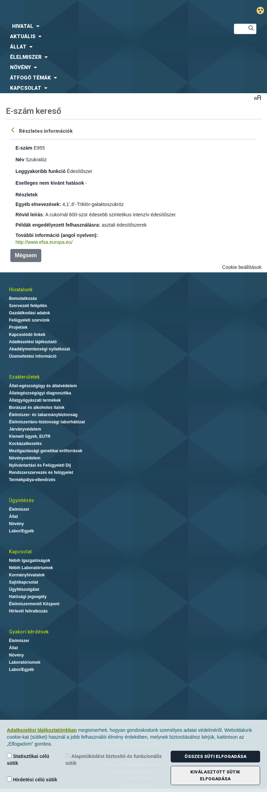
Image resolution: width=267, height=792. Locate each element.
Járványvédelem (25, 429)
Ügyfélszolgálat (24, 589)
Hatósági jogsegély (27, 596)
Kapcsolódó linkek (27, 334)
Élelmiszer (19, 509)
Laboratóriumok (24, 662)
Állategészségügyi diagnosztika (40, 393)
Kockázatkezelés (25, 443)
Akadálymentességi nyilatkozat (39, 349)
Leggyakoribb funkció (40, 171)
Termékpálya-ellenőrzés (32, 479)
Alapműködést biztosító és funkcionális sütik (113, 759)
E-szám (23, 148)
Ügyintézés (21, 500)
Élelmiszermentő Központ (34, 603)
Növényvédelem (24, 458)
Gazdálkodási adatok (29, 313)
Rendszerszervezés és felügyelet (41, 472)
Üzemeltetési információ (32, 356)
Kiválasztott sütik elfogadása (215, 775)
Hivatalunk (20, 289)
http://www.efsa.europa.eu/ (44, 242)
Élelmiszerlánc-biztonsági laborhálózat (47, 422)
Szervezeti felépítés (28, 305)
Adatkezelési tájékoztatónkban (42, 730)
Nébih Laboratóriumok (31, 567)
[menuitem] (111, 26)
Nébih (89, 10)
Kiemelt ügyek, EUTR (30, 436)
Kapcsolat (20, 551)
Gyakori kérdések (29, 631)
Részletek (26, 194)
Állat (13, 516)
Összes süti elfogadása (215, 756)
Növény (16, 523)
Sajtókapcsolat (23, 582)
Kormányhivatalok (27, 575)
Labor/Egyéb (21, 531)
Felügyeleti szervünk (29, 320)
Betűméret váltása (257, 97)
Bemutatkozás (23, 298)
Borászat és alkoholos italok (36, 407)
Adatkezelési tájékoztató (33, 341)
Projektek (18, 327)
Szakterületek (24, 377)
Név (19, 159)
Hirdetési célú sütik (32, 779)
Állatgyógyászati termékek (35, 400)
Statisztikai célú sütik (28, 759)
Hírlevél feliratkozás (28, 611)
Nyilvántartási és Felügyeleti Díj (40, 465)
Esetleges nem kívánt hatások (49, 183)
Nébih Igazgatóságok (29, 560)
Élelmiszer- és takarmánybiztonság (43, 414)
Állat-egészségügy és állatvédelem (43, 385)
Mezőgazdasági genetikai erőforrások (45, 450)
